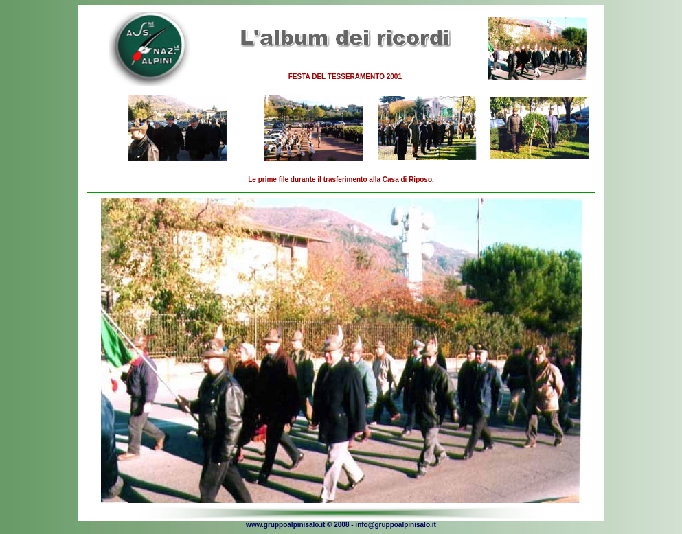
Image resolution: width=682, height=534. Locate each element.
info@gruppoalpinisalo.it (395, 525)
